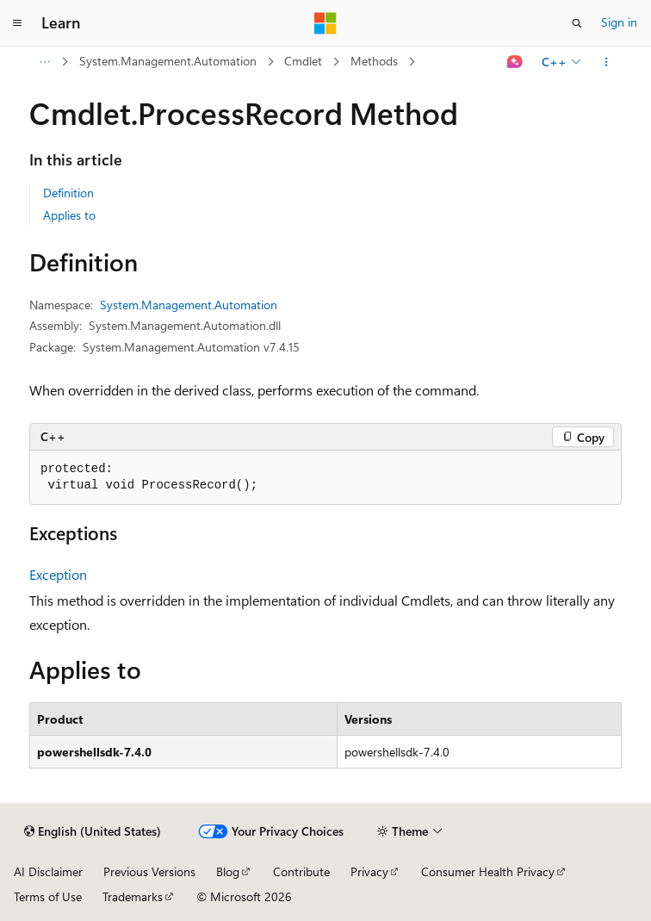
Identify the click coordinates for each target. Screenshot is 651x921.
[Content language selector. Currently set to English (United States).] (92, 831)
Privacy (369, 871)
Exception (58, 574)
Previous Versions (149, 871)
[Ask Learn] (515, 62)
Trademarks (132, 896)
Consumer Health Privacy (488, 871)
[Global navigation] (17, 23)
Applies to (69, 215)
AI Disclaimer (48, 871)
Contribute (301, 871)
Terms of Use (48, 896)
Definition (68, 192)
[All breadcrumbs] (44, 62)
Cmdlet (303, 61)
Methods (374, 61)
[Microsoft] (325, 23)
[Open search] (577, 23)
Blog (227, 871)
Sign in (619, 22)
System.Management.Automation (168, 61)
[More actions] (607, 62)
